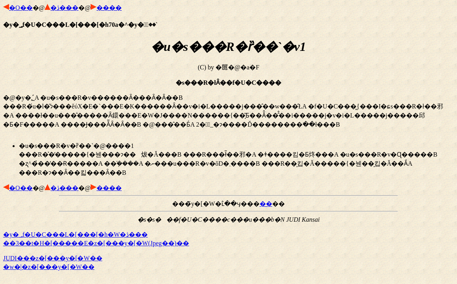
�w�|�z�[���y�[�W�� (49, 266)
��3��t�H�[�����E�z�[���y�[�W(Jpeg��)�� (96, 243)
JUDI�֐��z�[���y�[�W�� (52, 258)
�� (266, 203)
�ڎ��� (64, 7)
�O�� (21, 7)
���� (109, 7)
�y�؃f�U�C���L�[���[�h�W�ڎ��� (75, 234)
